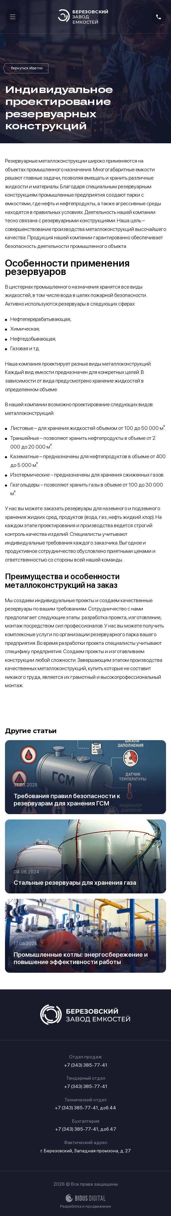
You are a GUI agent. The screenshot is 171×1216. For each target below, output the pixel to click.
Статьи (26, 68)
